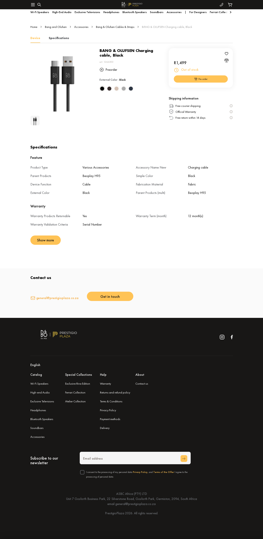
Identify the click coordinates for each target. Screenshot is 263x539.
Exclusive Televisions (42, 401)
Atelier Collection (75, 401)
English (35, 365)
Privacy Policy (108, 410)
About (139, 374)
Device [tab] (35, 38)
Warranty (105, 383)
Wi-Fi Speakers (39, 383)
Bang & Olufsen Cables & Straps (115, 27)
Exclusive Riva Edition (77, 383)
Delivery (104, 428)
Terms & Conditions (111, 401)
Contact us (141, 383)
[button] (131, 365)
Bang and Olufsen (56, 27)
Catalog (36, 374)
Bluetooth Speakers (41, 419)
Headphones (38, 410)
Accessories (81, 27)
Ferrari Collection (75, 392)
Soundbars (36, 428)
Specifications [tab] (59, 38)
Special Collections (78, 374)
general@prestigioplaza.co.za (57, 298)
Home (33, 27)
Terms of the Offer (163, 472)
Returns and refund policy (115, 392)
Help (103, 374)
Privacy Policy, (140, 472)
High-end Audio (40, 392)
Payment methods (110, 419)
